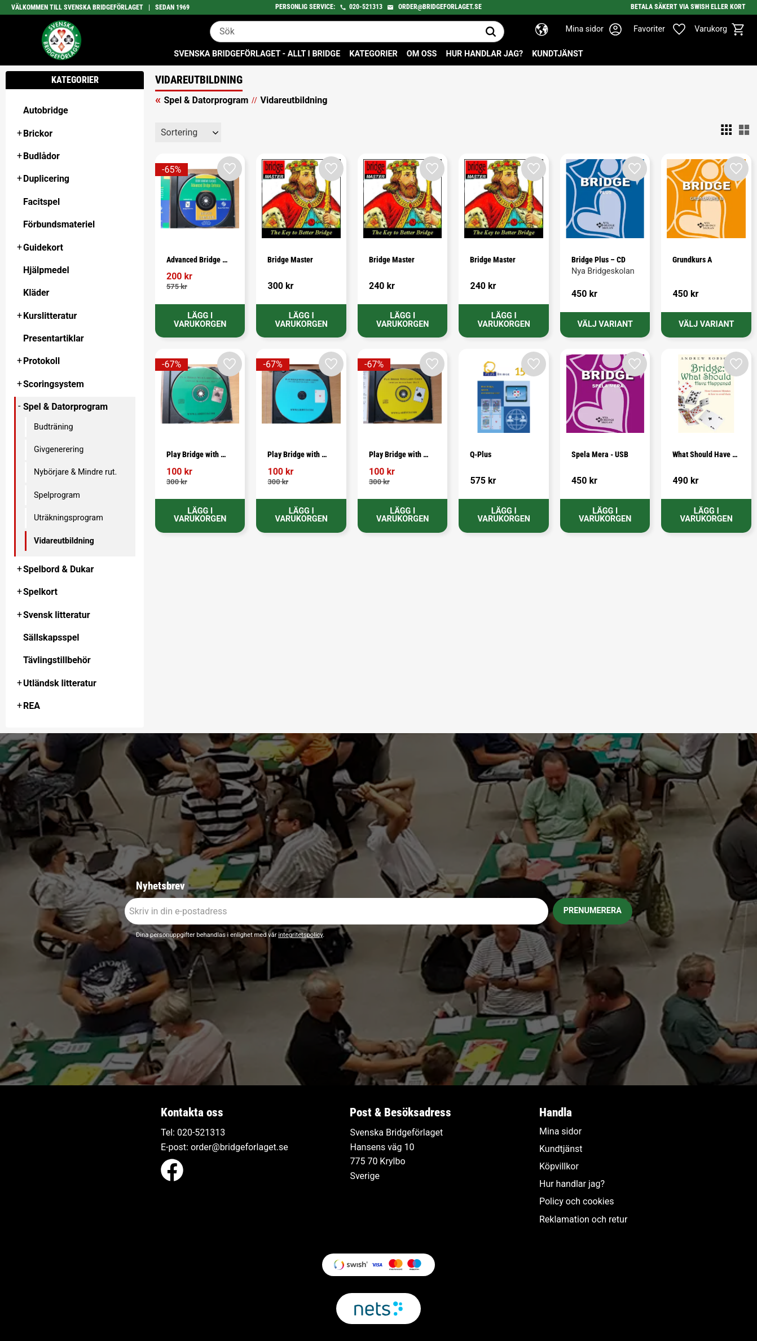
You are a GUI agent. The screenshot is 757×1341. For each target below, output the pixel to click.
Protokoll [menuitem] (41, 361)
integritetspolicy (300, 935)
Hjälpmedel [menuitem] (46, 270)
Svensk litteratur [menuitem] (56, 615)
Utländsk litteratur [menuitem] (59, 683)
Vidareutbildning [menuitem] (64, 541)
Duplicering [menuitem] (46, 178)
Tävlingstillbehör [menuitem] (57, 660)
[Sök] (491, 31)
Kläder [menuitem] (36, 292)
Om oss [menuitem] (422, 54)
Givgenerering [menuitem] (58, 449)
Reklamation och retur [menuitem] (583, 1220)
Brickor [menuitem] (37, 133)
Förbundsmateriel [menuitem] (59, 224)
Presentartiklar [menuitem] (53, 338)
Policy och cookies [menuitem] (576, 1202)
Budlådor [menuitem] (41, 156)
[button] (665, 29)
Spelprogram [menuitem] (57, 495)
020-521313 (365, 7)
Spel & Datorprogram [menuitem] (65, 406)
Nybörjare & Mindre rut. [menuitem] (75, 472)
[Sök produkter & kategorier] (344, 31)
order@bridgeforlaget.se (440, 7)
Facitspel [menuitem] (41, 201)
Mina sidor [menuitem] (560, 1132)
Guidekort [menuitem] (43, 247)
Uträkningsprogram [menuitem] (68, 518)
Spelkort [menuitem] (40, 591)
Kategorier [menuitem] (373, 54)
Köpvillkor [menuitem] (559, 1167)
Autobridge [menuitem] (45, 110)
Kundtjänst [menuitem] (557, 54)
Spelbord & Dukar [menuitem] (58, 569)
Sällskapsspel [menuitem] (51, 637)
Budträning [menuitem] (53, 427)
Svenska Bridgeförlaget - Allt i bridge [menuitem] (257, 54)
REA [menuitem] (31, 705)
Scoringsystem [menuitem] (53, 384)
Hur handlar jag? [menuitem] (484, 54)
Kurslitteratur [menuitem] (50, 315)
